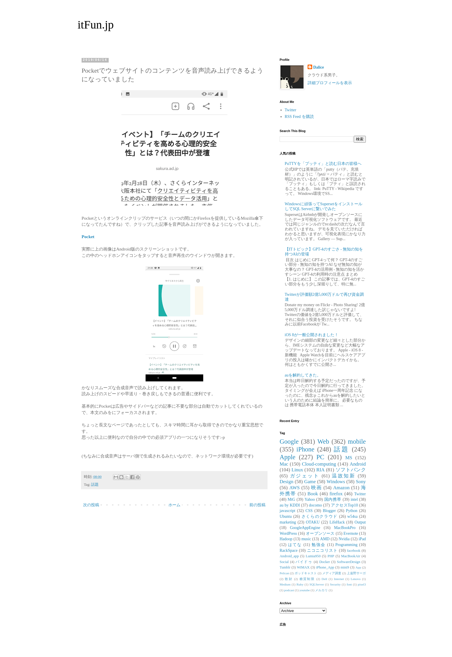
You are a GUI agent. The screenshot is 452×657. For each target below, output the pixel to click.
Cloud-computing (319, 464)
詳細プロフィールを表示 (330, 83)
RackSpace (288, 550)
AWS (294, 487)
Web (323, 441)
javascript (287, 511)
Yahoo (309, 499)
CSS (309, 511)
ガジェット (304, 476)
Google (289, 441)
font (349, 584)
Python (351, 511)
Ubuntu (286, 516)
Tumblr (285, 567)
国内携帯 (333, 499)
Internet (339, 579)
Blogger (329, 511)
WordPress (288, 533)
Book (313, 493)
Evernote (350, 533)
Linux (297, 469)
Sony (361, 481)
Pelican (284, 573)
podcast (289, 590)
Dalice (318, 67)
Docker (324, 562)
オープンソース (320, 533)
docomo (315, 505)
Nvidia (344, 539)
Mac (284, 464)
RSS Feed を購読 (299, 116)
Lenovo (356, 579)
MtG (291, 499)
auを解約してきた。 (303, 375)
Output (360, 522)
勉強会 (318, 545)
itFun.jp (96, 24)
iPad (362, 539)
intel (354, 499)
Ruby (300, 584)
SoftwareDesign (348, 562)
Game (310, 481)
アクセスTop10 (344, 505)
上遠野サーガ (356, 573)
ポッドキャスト (306, 573)
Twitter (290, 110)
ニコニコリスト (322, 550)
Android (358, 464)
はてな (295, 545)
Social (284, 562)
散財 (289, 579)
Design (286, 481)
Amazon (341, 487)
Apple (287, 457)
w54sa (352, 516)
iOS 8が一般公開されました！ (311, 335)
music (306, 539)
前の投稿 (257, 505)
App (358, 567)
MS (348, 457)
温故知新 (343, 476)
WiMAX (303, 567)
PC (320, 457)
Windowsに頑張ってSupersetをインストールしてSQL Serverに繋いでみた (323, 206)
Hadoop (286, 539)
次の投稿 (91, 505)
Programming (346, 545)
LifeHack (337, 522)
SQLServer (316, 584)
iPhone (305, 449)
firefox (336, 493)
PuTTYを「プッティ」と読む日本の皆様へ (323, 163)
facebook (353, 551)
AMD (325, 539)
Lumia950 (313, 556)
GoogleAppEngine (305, 528)
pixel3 (362, 584)
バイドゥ (303, 562)
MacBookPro (345, 528)
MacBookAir (350, 556)
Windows (336, 481)
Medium (285, 584)
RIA (320, 469)
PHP (330, 556)
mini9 (345, 567)
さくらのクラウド (320, 516)
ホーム (174, 505)
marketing (288, 522)
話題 (95, 485)
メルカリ (321, 590)
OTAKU (313, 522)
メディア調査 (331, 573)
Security (335, 584)
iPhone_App (325, 567)
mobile (357, 441)
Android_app (289, 556)
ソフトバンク (351, 469)
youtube (305, 590)
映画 (316, 487)
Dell (324, 579)
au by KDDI (290, 505)
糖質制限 (307, 579)
